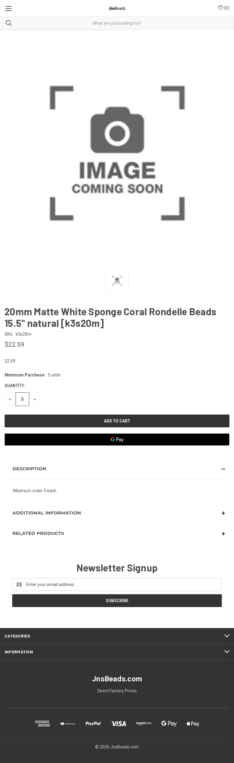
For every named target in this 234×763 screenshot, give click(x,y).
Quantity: (15, 385)
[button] (117, 468)
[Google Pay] (117, 439)
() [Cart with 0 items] (223, 7)
